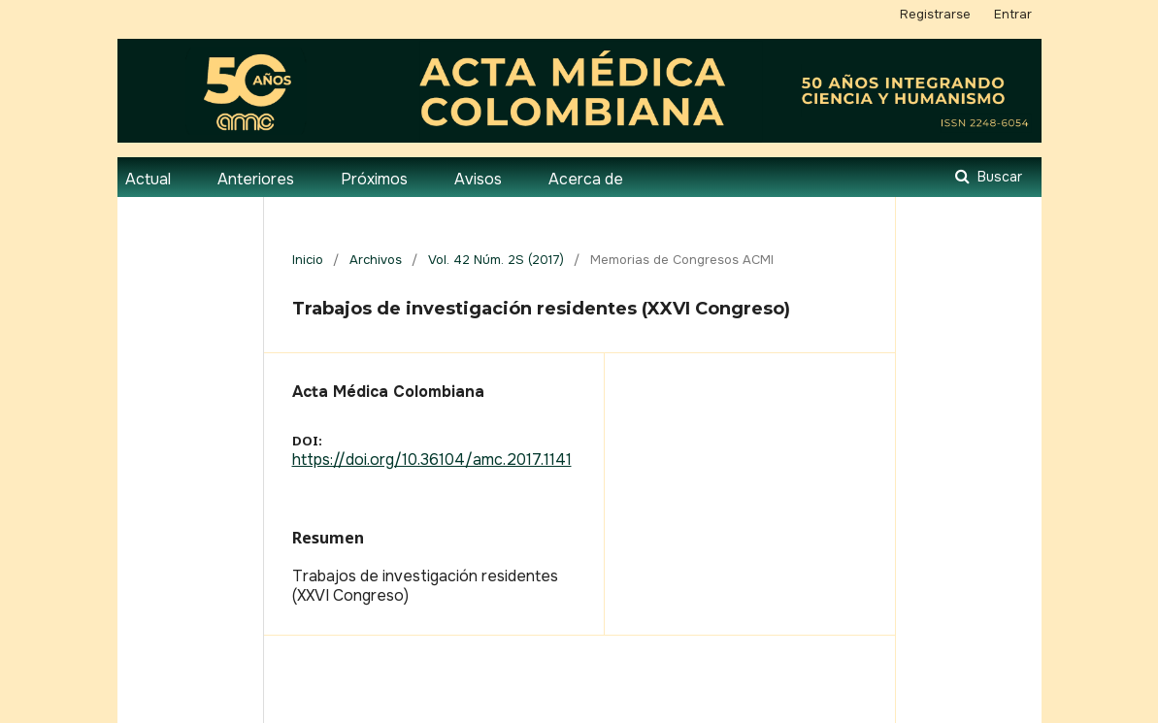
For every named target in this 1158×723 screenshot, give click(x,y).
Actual (148, 179)
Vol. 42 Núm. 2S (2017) (496, 259)
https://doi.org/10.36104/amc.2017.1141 (432, 459)
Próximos (374, 179)
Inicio (307, 259)
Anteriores (255, 179)
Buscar (998, 176)
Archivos (375, 259)
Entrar (1013, 14)
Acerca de (585, 179)
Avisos (478, 179)
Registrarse (935, 14)
